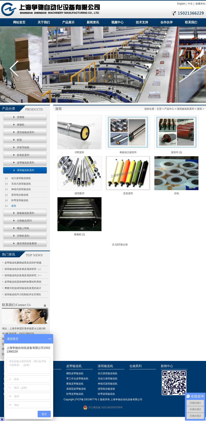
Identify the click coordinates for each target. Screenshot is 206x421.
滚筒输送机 (105, 366)
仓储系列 (135, 366)
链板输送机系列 (25, 213)
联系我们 (191, 22)
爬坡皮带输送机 (74, 383)
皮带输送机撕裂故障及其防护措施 (23, 262)
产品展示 (68, 22)
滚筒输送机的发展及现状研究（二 (23, 269)
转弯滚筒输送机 (19, 200)
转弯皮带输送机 (74, 393)
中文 (190, 3)
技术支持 (142, 22)
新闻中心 (167, 366)
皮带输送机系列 (25, 162)
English (181, 3)
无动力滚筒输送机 (21, 183)
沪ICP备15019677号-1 (87, 399)
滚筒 (13, 205)
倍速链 (20, 117)
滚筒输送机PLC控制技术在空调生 (23, 294)
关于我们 (44, 22)
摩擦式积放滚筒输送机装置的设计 (23, 288)
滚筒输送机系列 (25, 170)
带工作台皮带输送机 (77, 378)
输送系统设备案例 (27, 243)
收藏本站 (200, 3)
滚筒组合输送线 (19, 194)
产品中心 (169, 108)
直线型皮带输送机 (76, 388)
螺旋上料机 (23, 228)
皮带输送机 (74, 366)
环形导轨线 (23, 147)
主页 (159, 108)
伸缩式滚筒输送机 (21, 189)
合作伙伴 (166, 22)
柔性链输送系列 (25, 132)
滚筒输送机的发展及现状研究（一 (23, 275)
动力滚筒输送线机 (21, 178)
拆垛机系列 (23, 155)
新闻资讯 (93, 22)
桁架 (19, 139)
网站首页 (19, 22)
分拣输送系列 (24, 220)
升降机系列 (23, 235)
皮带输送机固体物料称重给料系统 (23, 281)
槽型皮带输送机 (74, 373)
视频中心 (117, 22)
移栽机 (20, 124)
